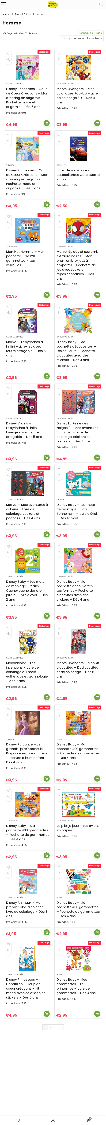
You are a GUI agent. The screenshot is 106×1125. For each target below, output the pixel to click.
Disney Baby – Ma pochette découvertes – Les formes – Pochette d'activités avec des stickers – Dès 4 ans (76, 618)
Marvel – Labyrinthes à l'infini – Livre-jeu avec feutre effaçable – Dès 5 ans (26, 365)
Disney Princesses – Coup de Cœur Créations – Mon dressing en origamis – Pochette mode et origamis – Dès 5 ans (27, 102)
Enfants (10, 173)
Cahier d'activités (14, 87)
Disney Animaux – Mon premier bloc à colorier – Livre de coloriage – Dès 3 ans (26, 953)
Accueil (6, 14)
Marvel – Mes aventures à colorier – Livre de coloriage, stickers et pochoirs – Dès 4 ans (27, 535)
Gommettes (62, 173)
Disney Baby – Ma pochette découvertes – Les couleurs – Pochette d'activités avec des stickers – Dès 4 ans (76, 367)
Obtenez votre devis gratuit (53, 1116)
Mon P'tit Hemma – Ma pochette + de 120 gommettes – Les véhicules (24, 270)
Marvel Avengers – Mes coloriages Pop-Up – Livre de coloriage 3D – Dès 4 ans (77, 100)
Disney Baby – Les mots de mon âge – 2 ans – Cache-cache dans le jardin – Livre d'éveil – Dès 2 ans (27, 618)
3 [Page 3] (55, 1075)
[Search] (101, 4)
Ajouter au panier (47, 127)
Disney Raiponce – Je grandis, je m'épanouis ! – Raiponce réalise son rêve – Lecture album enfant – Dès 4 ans (27, 789)
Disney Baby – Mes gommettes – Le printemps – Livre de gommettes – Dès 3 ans (76, 1034)
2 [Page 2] (50, 1075)
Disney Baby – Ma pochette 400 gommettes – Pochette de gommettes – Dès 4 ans (78, 787)
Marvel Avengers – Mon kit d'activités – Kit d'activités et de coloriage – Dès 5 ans (78, 702)
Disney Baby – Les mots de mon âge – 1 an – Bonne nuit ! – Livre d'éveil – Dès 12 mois (77, 535)
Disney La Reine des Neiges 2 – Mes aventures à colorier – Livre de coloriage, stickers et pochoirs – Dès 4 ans (77, 452)
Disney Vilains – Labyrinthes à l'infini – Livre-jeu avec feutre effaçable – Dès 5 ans (24, 450)
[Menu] (4, 4)
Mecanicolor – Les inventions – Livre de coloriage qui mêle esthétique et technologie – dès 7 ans (27, 704)
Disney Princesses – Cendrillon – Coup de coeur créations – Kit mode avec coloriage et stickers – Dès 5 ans (25, 1036)
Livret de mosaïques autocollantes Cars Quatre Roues (78, 182)
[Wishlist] (18, 1121)
